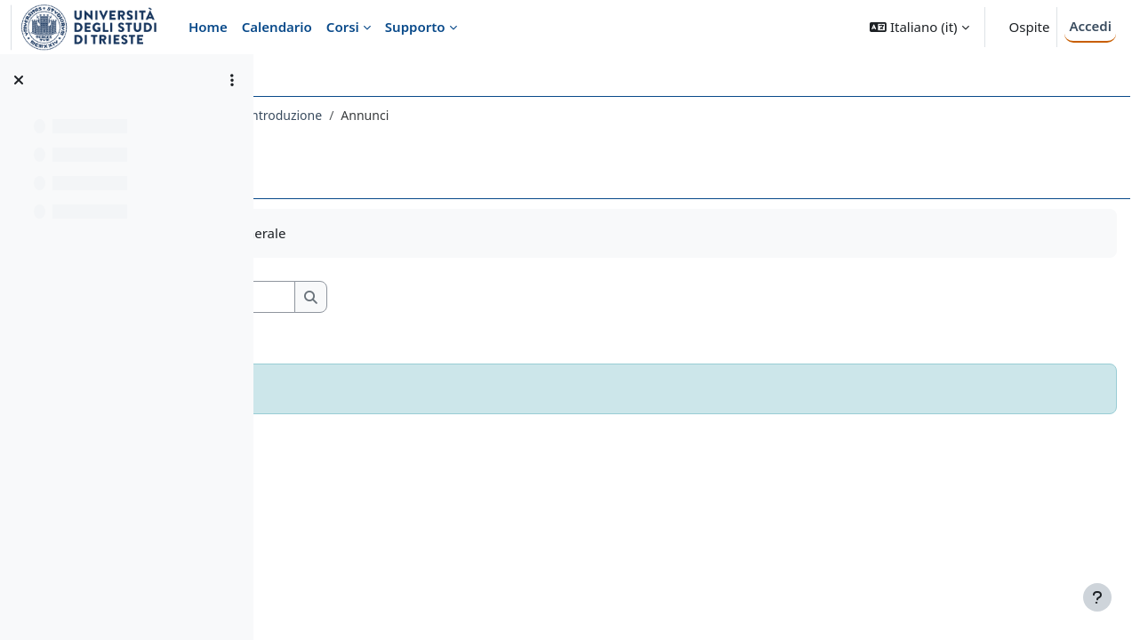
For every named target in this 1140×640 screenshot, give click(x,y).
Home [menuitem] (208, 27)
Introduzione (533, 115)
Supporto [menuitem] (415, 27)
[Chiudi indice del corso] (18, 80)
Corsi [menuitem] (342, 27)
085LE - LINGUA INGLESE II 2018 (382, 115)
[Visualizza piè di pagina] (1097, 597)
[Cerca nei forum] (435, 297)
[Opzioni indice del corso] (232, 80)
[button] (919, 27)
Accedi (1090, 26)
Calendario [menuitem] (277, 27)
